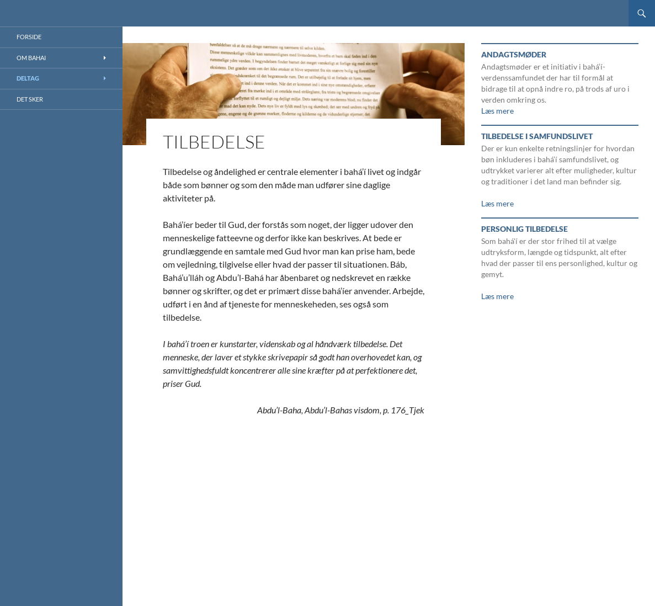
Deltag (28, 78)
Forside (29, 36)
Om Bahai (31, 57)
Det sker (30, 99)
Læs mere (497, 110)
